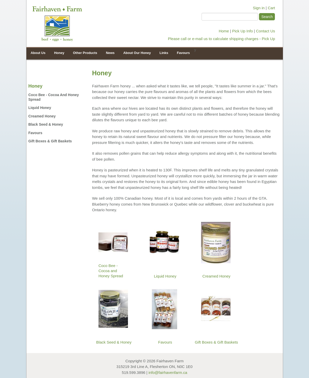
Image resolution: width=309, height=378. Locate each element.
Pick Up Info (242, 31)
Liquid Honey (39, 108)
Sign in (259, 8)
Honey (58, 52)
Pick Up (268, 38)
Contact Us (265, 31)
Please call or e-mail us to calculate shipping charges (213, 38)
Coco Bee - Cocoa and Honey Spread (53, 97)
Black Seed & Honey (45, 124)
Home (224, 31)
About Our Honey (136, 52)
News (110, 53)
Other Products (84, 52)
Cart (271, 8)
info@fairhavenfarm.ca (167, 372)
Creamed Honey (42, 116)
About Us (38, 53)
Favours (183, 53)
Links (164, 53)
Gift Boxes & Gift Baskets (50, 141)
